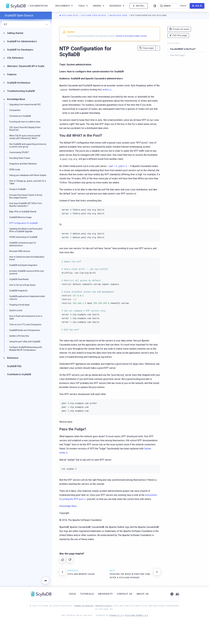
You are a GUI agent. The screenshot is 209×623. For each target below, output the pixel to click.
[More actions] (157, 48)
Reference (12, 358)
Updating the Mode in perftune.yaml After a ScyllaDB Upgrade (25, 230)
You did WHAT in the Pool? (183, 49)
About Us (143, 594)
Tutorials (87, 594)
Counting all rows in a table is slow (24, 121)
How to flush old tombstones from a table (25, 317)
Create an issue (179, 29)
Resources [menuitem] (117, 6)
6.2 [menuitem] (26, 24)
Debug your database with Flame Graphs (27, 175)
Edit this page (178, 35)
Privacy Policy (103, 606)
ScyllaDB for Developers (20, 49)
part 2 (122, 166)
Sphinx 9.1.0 (115, 615)
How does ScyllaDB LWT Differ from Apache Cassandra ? (25, 204)
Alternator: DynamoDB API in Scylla (25, 66)
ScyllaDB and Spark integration (23, 265)
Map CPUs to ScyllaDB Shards (22, 211)
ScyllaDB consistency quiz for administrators (22, 244)
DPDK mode (14, 169)
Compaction (14, 110)
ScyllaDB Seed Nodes (19, 279)
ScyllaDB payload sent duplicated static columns (27, 297)
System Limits (15, 310)
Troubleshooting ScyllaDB (21, 91)
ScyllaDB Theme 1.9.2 (136, 615)
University (105, 594)
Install (139, 5)
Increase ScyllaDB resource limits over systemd (26, 272)
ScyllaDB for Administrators (22, 41)
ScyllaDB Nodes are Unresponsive (24, 330)
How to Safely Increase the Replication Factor (26, 258)
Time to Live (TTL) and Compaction (25, 324)
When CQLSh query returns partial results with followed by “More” (24, 136)
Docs (72, 594)
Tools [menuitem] (83, 6)
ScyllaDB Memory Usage (20, 217)
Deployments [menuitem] (64, 6)
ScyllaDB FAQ (14, 366)
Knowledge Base (118, 15)
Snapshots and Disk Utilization (23, 164)
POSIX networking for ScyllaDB (23, 237)
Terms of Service (83, 606)
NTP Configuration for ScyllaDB (23, 223)
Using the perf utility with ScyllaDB (24, 341)
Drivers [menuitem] (99, 6)
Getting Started (15, 33)
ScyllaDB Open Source (94, 15)
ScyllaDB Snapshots (18, 290)
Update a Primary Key (19, 336)
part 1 (112, 166)
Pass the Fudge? (177, 55)
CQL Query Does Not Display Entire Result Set (24, 128)
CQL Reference (15, 57)
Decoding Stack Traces (19, 158)
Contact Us (125, 594)
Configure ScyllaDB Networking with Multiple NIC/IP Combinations (25, 348)
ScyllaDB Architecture (18, 82)
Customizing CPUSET (19, 152)
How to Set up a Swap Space (22, 285)
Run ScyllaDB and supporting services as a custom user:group (27, 145)
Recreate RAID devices (19, 251)
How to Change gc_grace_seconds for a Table (27, 182)
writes (105, 89)
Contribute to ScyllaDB (19, 374)
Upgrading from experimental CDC (25, 104)
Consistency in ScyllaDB (20, 116)
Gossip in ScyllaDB (17, 189)
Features (12, 74)
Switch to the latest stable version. (131, 36)
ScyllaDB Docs (69, 15)
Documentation (39, 6)
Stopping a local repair (19, 305)
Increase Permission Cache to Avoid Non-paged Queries (25, 196)
